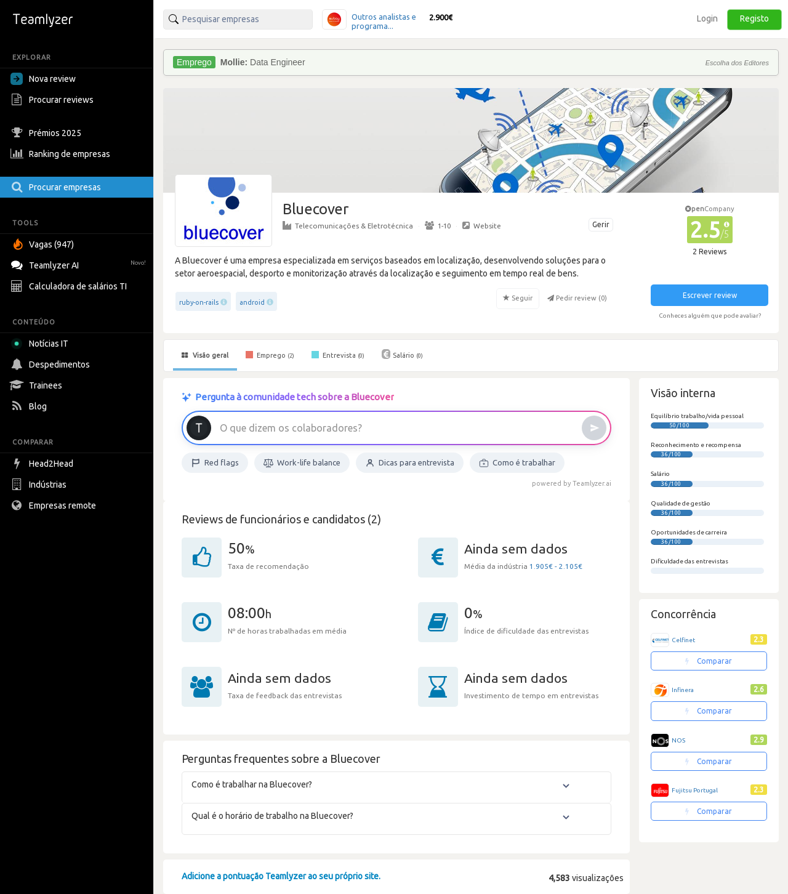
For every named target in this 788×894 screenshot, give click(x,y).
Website (481, 225)
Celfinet (683, 640)
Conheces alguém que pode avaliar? (710, 315)
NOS (678, 740)
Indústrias (40, 484)
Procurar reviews (54, 100)
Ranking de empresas (62, 154)
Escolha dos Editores (737, 62)
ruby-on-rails (199, 302)
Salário (402, 354)
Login (707, 18)
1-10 (438, 225)
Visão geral (205, 355)
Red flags (215, 463)
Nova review (43, 79)
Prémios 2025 (47, 133)
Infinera (683, 690)
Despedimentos (52, 364)
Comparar (708, 661)
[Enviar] (594, 428)
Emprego (270, 354)
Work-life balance (301, 463)
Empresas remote (55, 505)
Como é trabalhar (517, 463)
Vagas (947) (44, 244)
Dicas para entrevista (409, 463)
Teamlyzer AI (80, 264)
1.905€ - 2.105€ (555, 566)
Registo (754, 18)
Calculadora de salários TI (70, 286)
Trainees (38, 385)
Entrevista (338, 354)
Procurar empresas (57, 187)
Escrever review (710, 295)
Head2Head (43, 464)
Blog (30, 406)
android (252, 302)
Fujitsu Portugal (695, 790)
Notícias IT (41, 343)
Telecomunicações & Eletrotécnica (348, 225)
